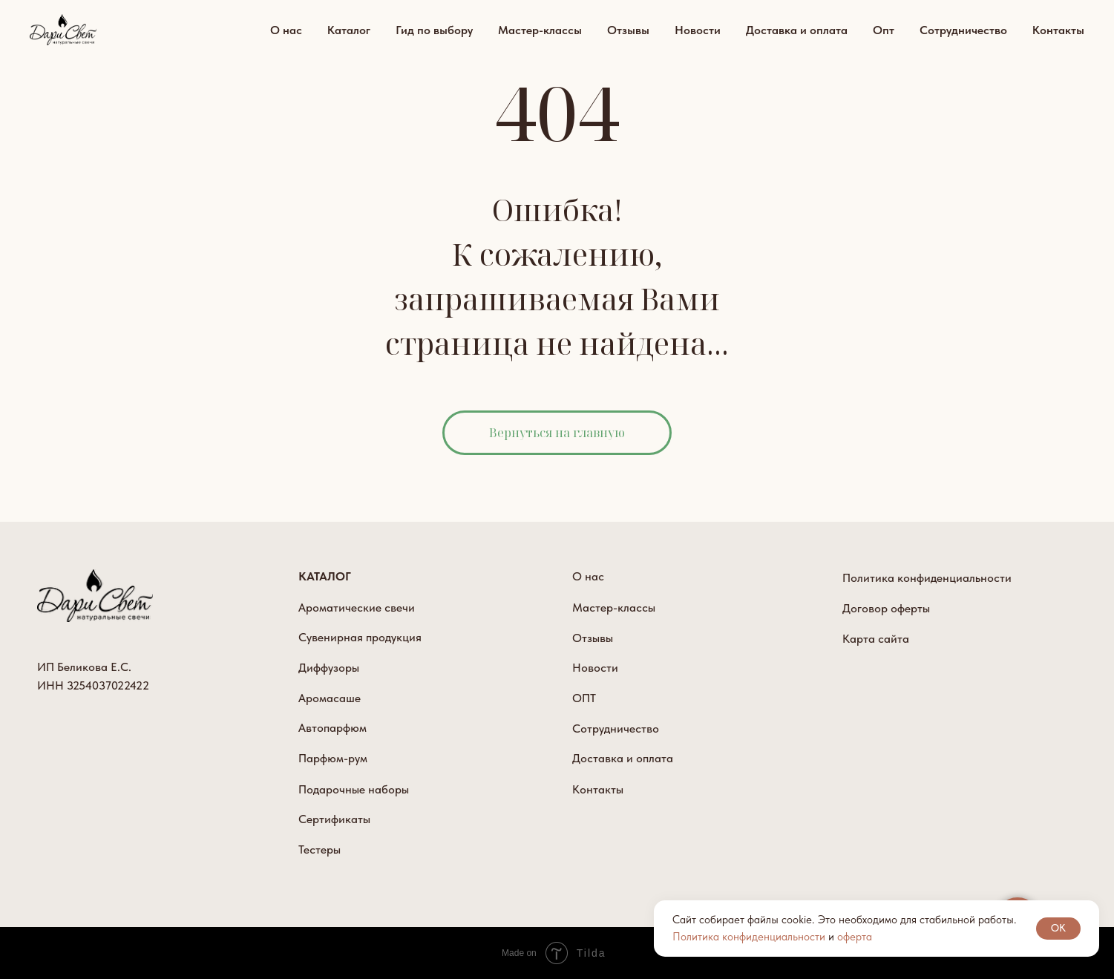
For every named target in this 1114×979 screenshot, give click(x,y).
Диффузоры (328, 668)
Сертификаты (334, 819)
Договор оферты (886, 608)
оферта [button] (854, 936)
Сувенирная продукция (360, 637)
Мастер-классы (540, 30)
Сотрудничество (963, 30)
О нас (286, 30)
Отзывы (628, 30)
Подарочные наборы (353, 789)
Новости (698, 30)
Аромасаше (329, 698)
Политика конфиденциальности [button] (748, 936)
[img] (95, 595)
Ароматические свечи (356, 607)
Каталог (348, 30)
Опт (883, 30)
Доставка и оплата (797, 30)
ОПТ (584, 698)
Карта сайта (875, 639)
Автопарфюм (332, 728)
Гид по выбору (434, 30)
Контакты (1058, 30)
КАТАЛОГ (324, 576)
